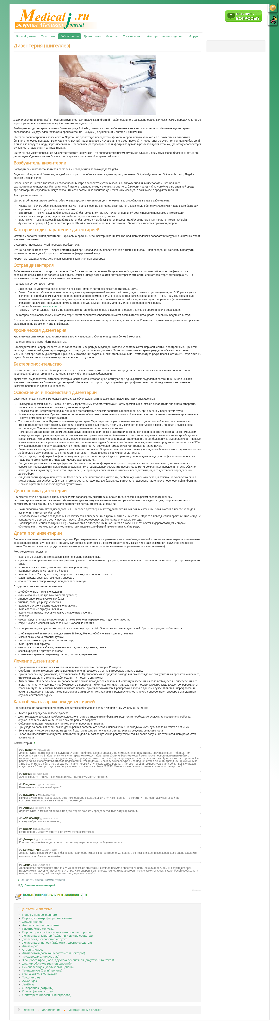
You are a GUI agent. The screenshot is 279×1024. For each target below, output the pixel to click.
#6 (20, 807)
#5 (20, 818)
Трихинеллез (31, 977)
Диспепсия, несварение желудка (44, 939)
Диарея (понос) (32, 921)
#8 (20, 784)
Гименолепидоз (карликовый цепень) (48, 967)
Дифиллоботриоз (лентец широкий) (47, 963)
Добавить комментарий (38, 885)
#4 (20, 828)
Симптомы (48, 36)
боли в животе (51, 306)
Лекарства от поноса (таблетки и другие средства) (57, 942)
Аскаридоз (29, 981)
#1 (20, 864)
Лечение (112, 36)
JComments (196, 890)
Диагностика (92, 36)
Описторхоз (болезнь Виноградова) (46, 994)
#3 (20, 839)
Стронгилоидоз (32, 949)
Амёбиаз (28, 984)
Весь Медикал (26, 36)
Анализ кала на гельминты (40, 925)
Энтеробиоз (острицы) (37, 988)
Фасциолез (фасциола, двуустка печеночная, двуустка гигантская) (68, 960)
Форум (193, 36)
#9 (20, 773)
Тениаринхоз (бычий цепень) (42, 970)
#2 (20, 849)
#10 (21, 749)
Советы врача (132, 36)
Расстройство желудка (37, 928)
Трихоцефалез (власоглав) (40, 956)
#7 (20, 794)
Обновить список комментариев (43, 879)
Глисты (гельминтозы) (37, 991)
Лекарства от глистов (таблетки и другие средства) (57, 935)
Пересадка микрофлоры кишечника (47, 918)
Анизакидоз (30, 946)
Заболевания (69, 36)
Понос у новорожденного (39, 914)
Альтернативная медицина (165, 36)
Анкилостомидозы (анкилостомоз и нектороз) (53, 953)
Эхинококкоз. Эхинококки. (40, 974)
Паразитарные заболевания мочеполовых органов (57, 932)
